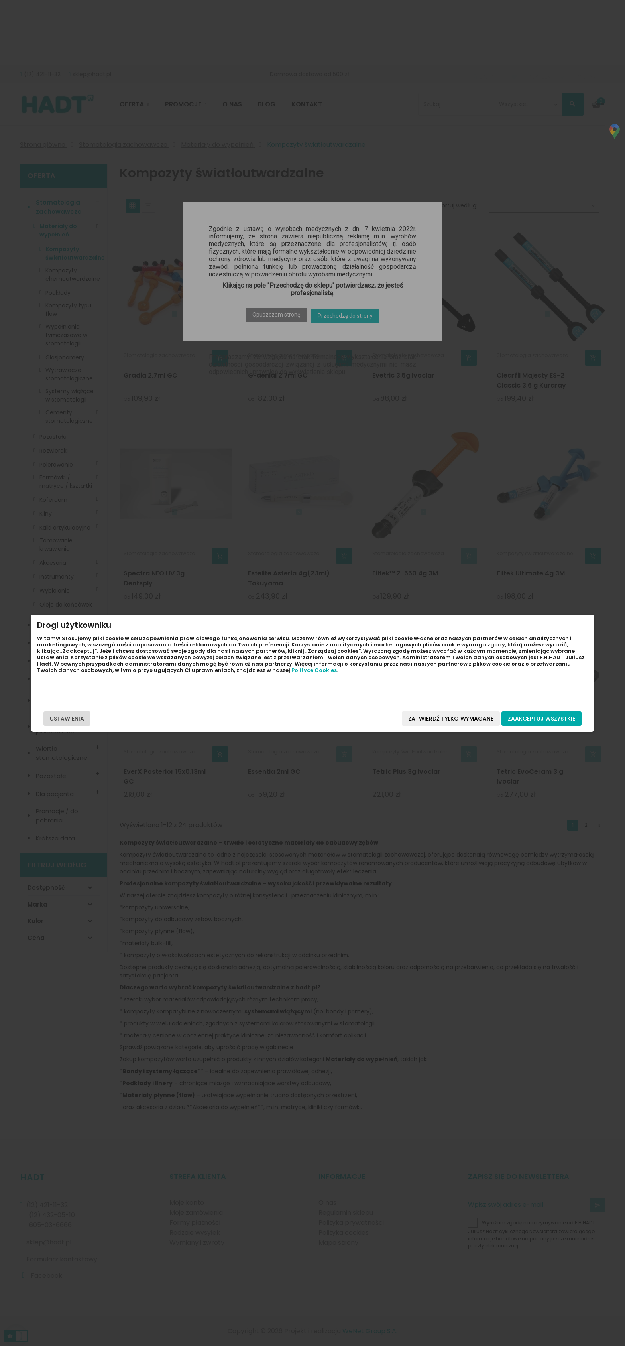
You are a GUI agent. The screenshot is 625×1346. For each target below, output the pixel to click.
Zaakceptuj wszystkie (454, 719)
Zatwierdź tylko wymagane (364, 719)
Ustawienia (154, 719)
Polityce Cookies (166, 689)
